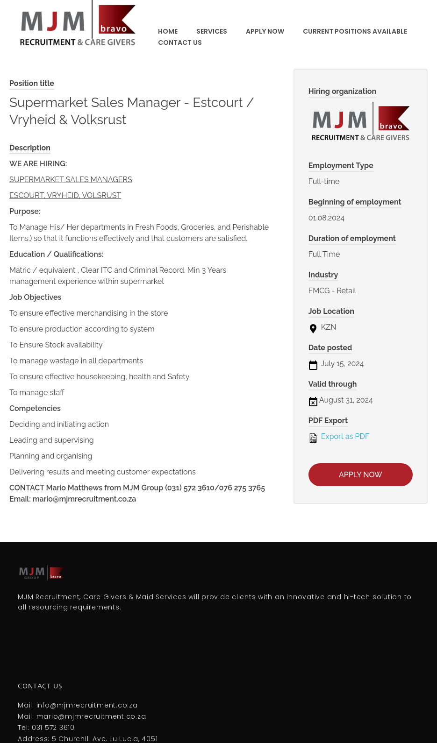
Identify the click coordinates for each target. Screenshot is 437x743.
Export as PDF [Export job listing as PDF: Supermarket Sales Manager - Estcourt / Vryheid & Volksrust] (339, 437)
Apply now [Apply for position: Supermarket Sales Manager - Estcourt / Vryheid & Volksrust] (360, 474)
